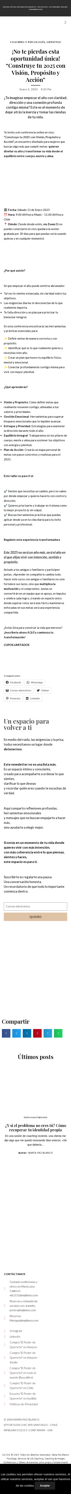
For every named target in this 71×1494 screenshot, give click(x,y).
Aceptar (45, 1485)
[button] (65, 22)
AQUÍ (30, 632)
